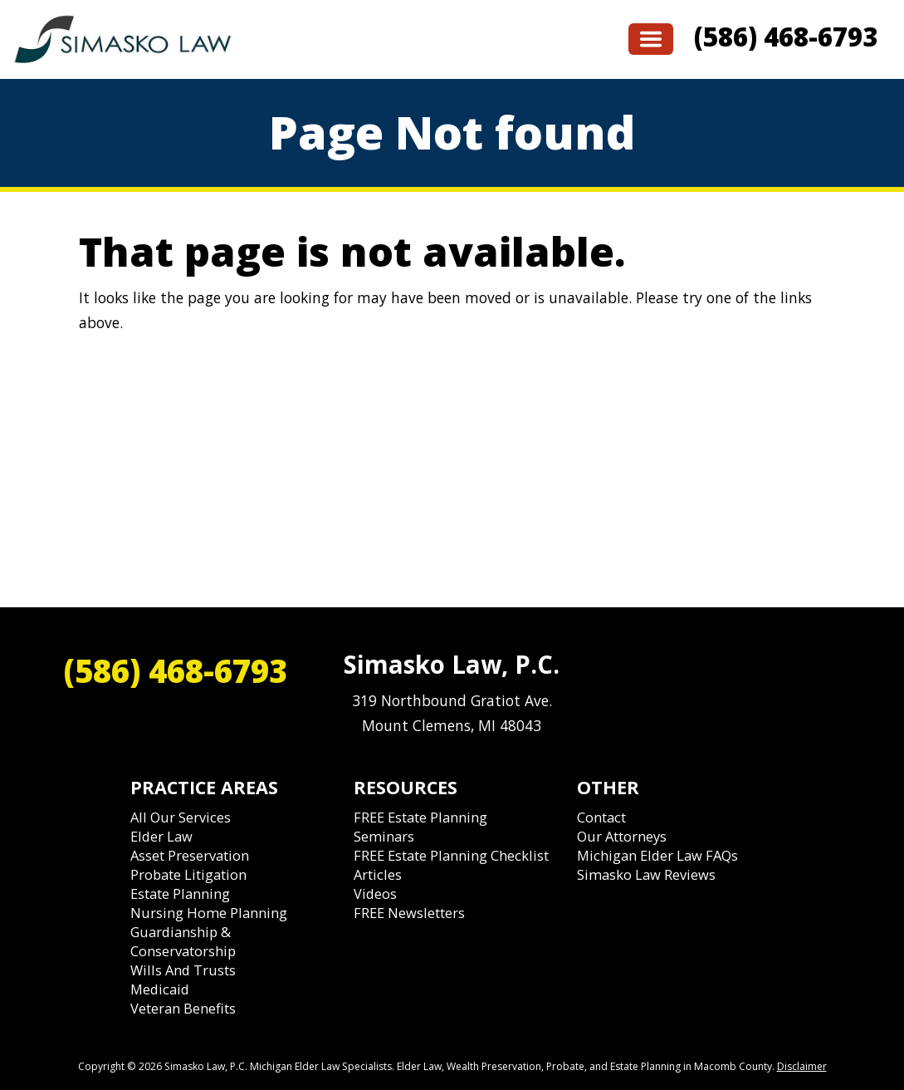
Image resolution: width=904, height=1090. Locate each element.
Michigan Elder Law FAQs (657, 855)
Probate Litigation (188, 874)
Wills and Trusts (183, 970)
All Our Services (180, 817)
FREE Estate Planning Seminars (420, 827)
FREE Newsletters (409, 912)
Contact (601, 817)
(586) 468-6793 (785, 36)
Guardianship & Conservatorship (183, 941)
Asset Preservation (189, 855)
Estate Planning (180, 893)
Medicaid (159, 989)
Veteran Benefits (183, 1008)
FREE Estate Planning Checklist (451, 855)
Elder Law (161, 836)
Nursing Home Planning (208, 912)
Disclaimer (802, 1066)
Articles (378, 874)
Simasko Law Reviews (646, 874)
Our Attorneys (622, 836)
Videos (375, 893)
